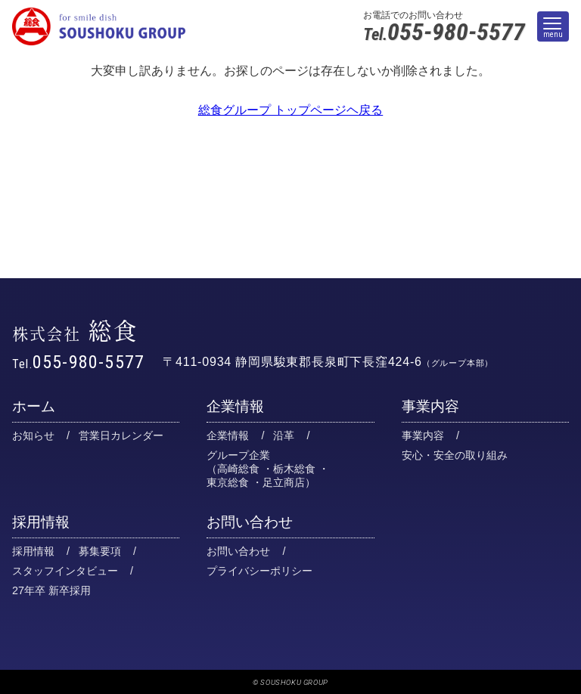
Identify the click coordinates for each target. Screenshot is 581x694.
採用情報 (41, 522)
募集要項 (100, 551)
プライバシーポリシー (259, 571)
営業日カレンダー (121, 435)
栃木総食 (294, 469)
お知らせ (33, 435)
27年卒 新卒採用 (51, 590)
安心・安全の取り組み (455, 455)
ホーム (33, 406)
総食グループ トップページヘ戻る (290, 110)
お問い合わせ (250, 522)
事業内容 (430, 406)
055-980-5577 (444, 32)
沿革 (283, 435)
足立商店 (284, 482)
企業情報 (235, 406)
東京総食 (228, 482)
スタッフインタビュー (65, 571)
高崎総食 (238, 469)
